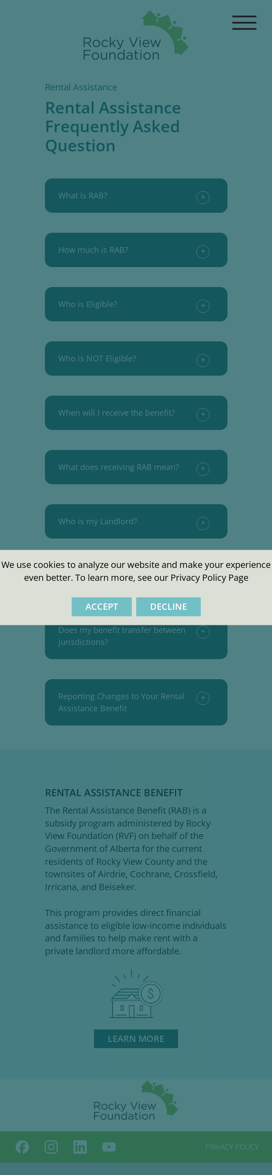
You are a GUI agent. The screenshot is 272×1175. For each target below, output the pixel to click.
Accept (101, 607)
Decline (168, 607)
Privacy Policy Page (209, 577)
